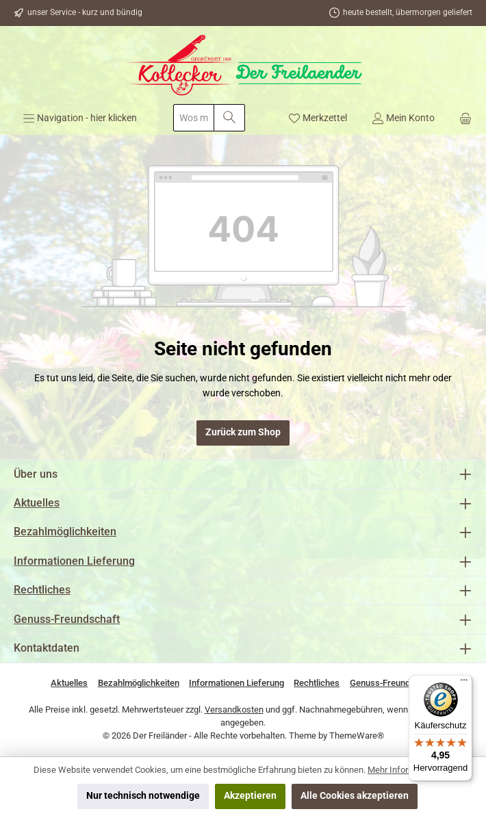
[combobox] (193, 117)
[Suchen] (229, 117)
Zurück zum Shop (243, 432)
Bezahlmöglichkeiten (65, 531)
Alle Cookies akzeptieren (354, 796)
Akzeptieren (250, 796)
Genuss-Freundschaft (67, 619)
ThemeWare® (356, 735)
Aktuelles (37, 502)
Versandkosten (234, 709)
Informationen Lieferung (74, 560)
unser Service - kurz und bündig (84, 12)
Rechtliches (42, 589)
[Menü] (80, 117)
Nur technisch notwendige (143, 796)
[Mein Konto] (403, 117)
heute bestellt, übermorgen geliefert (407, 12)
